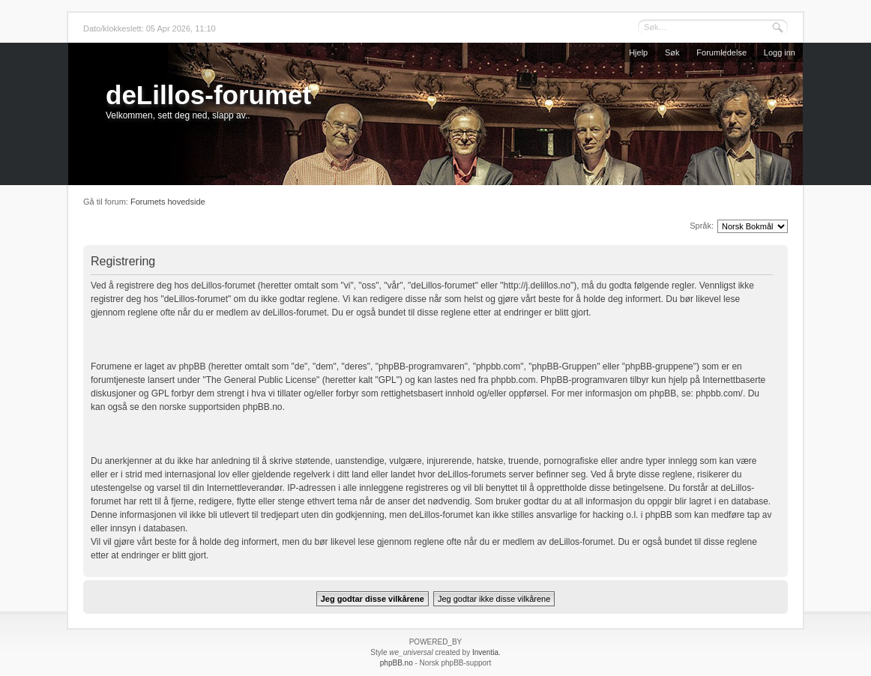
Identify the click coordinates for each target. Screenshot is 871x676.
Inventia (485, 652)
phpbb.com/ (719, 393)
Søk (672, 52)
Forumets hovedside (167, 201)
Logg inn (779, 52)
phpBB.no (263, 407)
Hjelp (638, 52)
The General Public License (261, 380)
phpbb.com (513, 380)
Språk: (702, 225)
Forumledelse (721, 52)
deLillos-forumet (208, 94)
